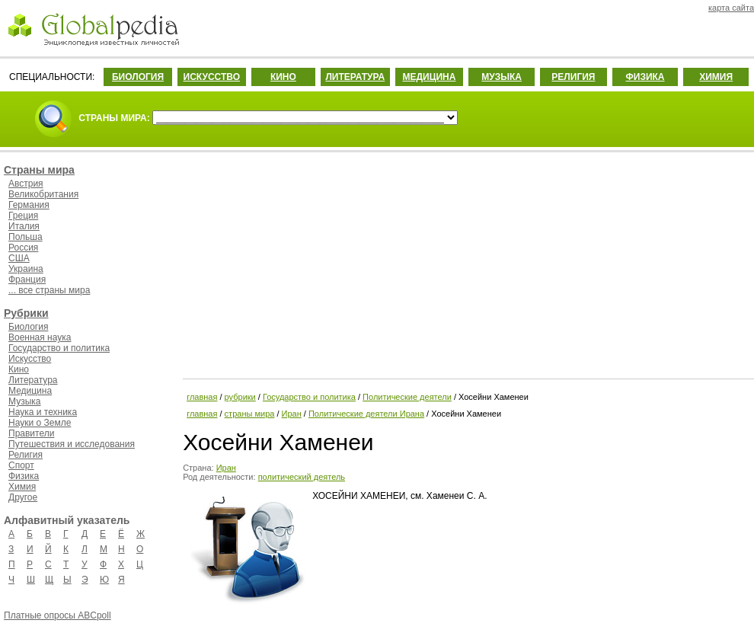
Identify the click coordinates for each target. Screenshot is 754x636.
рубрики (240, 396)
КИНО (283, 77)
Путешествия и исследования (71, 444)
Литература (33, 380)
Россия (23, 247)
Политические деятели (407, 396)
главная (202, 396)
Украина (25, 269)
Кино (18, 369)
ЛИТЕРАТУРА (355, 77)
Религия (25, 454)
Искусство (29, 358)
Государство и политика (59, 348)
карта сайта (731, 7)
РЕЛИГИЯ (573, 77)
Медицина (30, 390)
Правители (31, 433)
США (19, 258)
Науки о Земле (39, 422)
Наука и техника (42, 412)
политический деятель (301, 476)
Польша (25, 237)
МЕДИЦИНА (428, 77)
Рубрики (26, 313)
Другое (22, 497)
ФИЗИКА (645, 77)
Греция (23, 215)
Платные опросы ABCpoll (57, 615)
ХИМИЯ (716, 77)
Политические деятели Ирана (366, 413)
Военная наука (39, 337)
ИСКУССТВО (212, 77)
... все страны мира (49, 290)
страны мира (250, 413)
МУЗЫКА (501, 77)
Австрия (25, 183)
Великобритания (43, 194)
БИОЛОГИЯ (138, 77)
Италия (24, 226)
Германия (29, 205)
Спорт (21, 465)
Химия (22, 486)
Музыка (24, 401)
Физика (23, 476)
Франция (27, 279)
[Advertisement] (467, 262)
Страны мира (39, 170)
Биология (28, 326)
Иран (292, 413)
